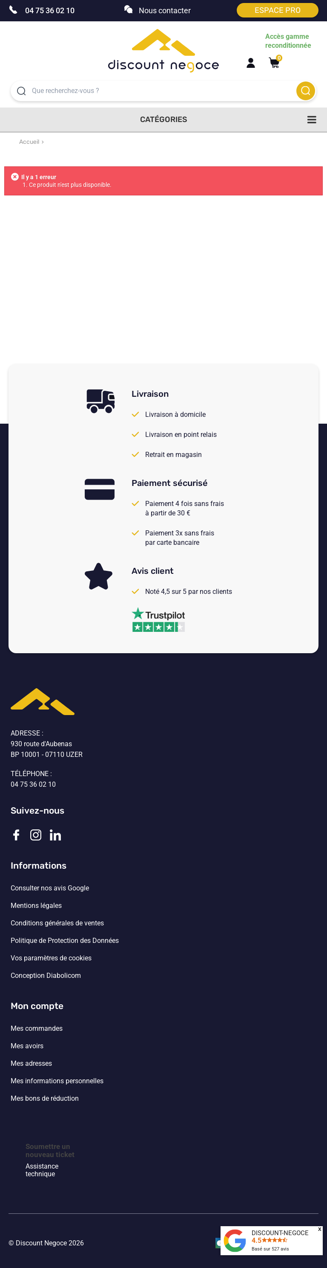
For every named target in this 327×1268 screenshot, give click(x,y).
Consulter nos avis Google (50, 888)
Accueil (29, 141)
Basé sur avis (270, 1249)
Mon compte (37, 1005)
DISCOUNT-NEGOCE (280, 1233)
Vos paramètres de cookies (51, 958)
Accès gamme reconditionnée (288, 40)
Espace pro (278, 10)
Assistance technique (42, 1170)
